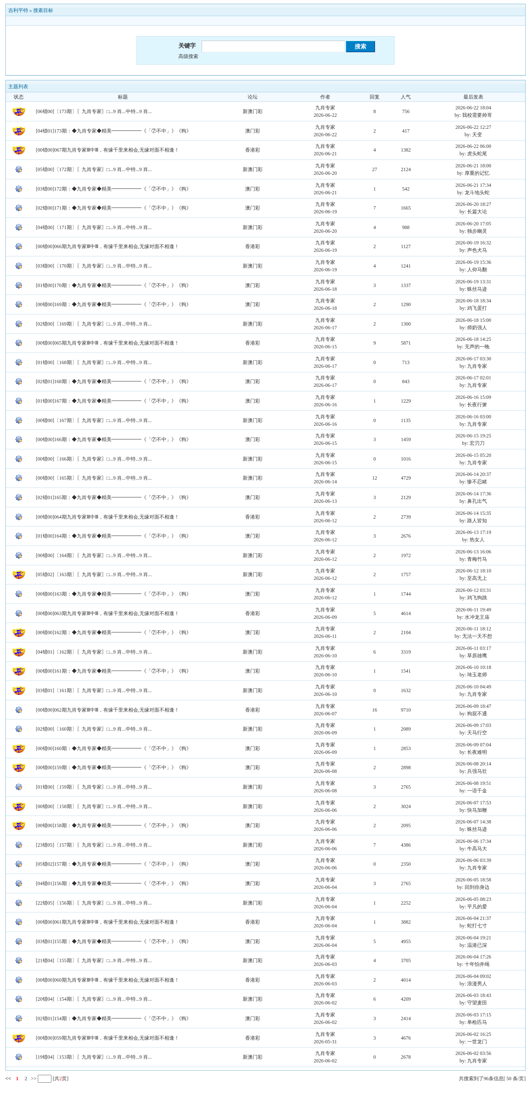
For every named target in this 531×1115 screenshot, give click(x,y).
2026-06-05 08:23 (473, 899)
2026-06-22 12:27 (473, 127)
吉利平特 (18, 10)
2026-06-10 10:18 (473, 667)
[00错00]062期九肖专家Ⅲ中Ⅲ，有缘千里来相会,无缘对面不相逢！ (107, 710)
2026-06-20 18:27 (473, 204)
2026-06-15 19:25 (473, 436)
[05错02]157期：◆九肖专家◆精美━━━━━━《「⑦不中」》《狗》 (113, 864)
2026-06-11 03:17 (473, 648)
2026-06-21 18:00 (473, 166)
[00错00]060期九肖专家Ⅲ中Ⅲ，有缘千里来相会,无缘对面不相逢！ (107, 980)
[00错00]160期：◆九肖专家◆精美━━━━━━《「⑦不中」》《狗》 (113, 748)
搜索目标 (43, 10)
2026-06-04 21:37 (473, 918)
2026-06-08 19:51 (473, 783)
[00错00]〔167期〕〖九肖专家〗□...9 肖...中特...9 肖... (94, 420)
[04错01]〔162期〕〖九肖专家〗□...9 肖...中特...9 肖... (94, 652)
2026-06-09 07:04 (473, 745)
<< (8, 1078)
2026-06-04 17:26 (473, 957)
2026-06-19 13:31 (473, 282)
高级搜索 (188, 56)
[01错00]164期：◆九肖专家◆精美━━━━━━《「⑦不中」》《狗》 (113, 536)
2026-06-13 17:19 (473, 532)
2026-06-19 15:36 (473, 262)
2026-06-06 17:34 (473, 841)
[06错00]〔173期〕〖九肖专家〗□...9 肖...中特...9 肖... (94, 111)
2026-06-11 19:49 (473, 610)
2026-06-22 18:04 (473, 108)
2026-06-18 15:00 (473, 320)
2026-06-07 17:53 (473, 803)
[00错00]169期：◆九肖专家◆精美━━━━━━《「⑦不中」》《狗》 (113, 304)
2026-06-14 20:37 (473, 474)
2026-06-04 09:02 (473, 976)
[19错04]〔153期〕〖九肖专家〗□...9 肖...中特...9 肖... (94, 1057)
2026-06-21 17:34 (473, 185)
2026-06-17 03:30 (473, 359)
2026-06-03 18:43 (473, 995)
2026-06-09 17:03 (473, 725)
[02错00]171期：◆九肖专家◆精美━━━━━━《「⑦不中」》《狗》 (113, 208)
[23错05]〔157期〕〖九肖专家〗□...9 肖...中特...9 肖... (94, 845)
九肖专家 (325, 108)
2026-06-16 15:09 (473, 397)
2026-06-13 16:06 (473, 552)
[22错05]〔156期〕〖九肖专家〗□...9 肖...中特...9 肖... (94, 903)
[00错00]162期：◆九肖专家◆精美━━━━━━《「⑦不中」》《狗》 (113, 632)
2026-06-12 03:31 (473, 590)
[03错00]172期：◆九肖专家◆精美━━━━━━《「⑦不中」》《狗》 (113, 189)
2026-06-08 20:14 (473, 764)
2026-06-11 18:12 (473, 629)
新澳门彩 (253, 111)
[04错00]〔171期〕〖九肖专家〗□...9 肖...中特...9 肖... (94, 227)
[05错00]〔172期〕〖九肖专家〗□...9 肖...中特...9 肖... (94, 169)
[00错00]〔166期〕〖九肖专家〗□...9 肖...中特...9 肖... (94, 459)
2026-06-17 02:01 (473, 378)
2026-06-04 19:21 (473, 938)
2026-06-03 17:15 (473, 1015)
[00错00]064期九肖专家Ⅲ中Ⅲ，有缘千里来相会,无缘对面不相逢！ (107, 517)
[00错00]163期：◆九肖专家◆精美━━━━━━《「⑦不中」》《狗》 (113, 594)
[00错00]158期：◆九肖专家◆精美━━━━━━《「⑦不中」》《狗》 (113, 825)
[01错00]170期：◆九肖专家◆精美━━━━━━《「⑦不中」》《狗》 (113, 285)
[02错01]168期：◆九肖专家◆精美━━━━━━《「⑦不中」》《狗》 (113, 381)
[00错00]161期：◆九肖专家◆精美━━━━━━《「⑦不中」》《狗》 (113, 671)
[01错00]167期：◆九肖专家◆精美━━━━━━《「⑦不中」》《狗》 (113, 401)
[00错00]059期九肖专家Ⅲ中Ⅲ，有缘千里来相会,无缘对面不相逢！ (107, 1038)
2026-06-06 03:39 (473, 860)
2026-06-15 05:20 (473, 455)
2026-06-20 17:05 (473, 224)
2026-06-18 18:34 (473, 301)
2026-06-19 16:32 (473, 243)
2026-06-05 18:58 (473, 880)
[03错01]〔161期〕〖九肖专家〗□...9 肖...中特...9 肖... (94, 690)
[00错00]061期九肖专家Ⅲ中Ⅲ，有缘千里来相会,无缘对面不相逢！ (107, 922)
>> (33, 1078)
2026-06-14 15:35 (473, 513)
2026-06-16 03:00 (473, 417)
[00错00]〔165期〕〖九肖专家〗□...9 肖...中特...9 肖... (94, 478)
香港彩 (252, 150)
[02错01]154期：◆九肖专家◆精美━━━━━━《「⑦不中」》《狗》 (113, 1018)
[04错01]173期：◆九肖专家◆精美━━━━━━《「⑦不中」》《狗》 (113, 131)
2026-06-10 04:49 (473, 687)
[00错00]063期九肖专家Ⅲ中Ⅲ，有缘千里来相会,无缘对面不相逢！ (107, 613)
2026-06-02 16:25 (473, 1034)
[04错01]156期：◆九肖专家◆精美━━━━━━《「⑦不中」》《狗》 (113, 883)
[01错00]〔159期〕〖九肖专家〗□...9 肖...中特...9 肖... (94, 787)
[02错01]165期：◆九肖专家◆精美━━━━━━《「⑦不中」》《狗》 (113, 497)
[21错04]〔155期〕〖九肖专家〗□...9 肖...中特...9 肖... (94, 960)
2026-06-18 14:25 (473, 339)
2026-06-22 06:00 (473, 146)
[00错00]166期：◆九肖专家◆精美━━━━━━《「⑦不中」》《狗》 (113, 439)
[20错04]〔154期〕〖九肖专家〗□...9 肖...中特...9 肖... (94, 999)
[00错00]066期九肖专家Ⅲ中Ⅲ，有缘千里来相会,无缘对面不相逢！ (107, 246)
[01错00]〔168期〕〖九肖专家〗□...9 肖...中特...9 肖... (94, 362)
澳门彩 (252, 131)
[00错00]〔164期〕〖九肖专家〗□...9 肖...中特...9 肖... (94, 555)
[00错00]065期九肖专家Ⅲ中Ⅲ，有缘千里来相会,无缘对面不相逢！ (107, 343)
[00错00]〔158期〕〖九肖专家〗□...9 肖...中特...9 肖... (94, 806)
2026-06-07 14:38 (473, 822)
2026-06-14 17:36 (473, 494)
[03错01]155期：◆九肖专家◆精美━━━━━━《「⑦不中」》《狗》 (113, 941)
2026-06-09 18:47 (473, 706)
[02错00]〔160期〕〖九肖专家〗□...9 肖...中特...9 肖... (94, 729)
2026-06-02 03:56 (473, 1053)
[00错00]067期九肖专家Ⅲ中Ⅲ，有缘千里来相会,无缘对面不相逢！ (107, 150)
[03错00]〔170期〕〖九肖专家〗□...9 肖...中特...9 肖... (94, 266)
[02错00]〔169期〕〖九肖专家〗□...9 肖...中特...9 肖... (94, 324)
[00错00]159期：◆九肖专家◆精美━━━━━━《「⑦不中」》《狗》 (113, 767)
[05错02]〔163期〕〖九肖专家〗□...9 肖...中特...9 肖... (94, 574)
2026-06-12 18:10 (473, 571)
